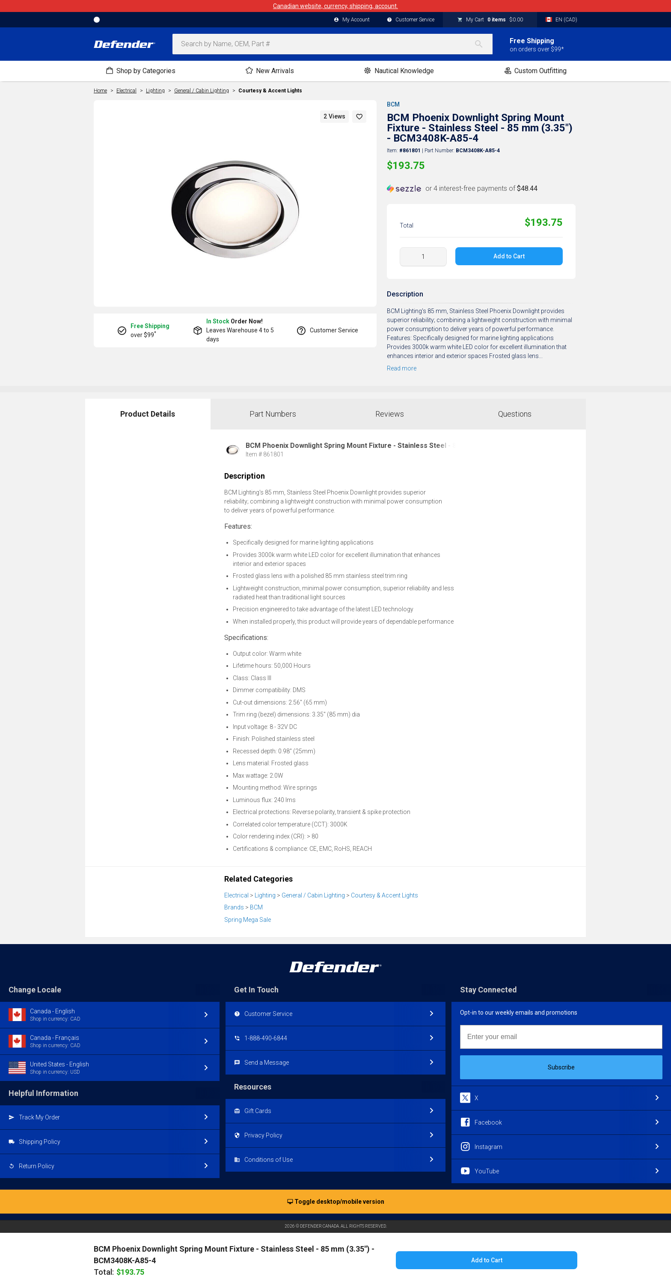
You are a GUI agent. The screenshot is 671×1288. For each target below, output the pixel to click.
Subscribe (561, 1067)
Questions (514, 413)
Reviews (389, 413)
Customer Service (410, 20)
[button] (359, 116)
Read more (401, 368)
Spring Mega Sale (247, 919)
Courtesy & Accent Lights (270, 90)
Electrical (236, 895)
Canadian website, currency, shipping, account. (335, 6)
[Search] (483, 44)
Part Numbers (272, 413)
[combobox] (332, 44)
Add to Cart (509, 256)
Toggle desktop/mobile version (335, 1202)
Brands (234, 907)
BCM (393, 104)
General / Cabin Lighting (313, 895)
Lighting (265, 895)
